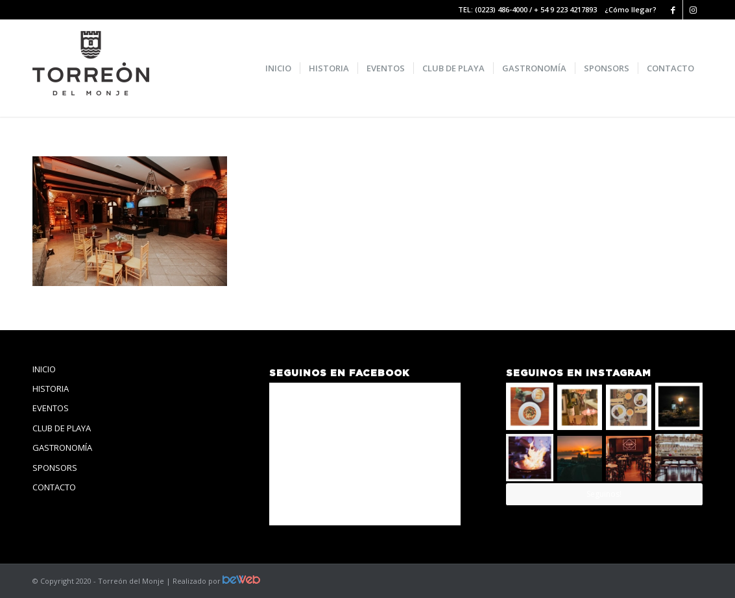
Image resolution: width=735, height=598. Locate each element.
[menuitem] (278, 68)
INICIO (44, 369)
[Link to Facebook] (673, 9)
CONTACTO (54, 487)
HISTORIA (50, 388)
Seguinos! (603, 493)
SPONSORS (54, 467)
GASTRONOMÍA (62, 447)
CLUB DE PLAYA (61, 428)
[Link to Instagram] (693, 9)
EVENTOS (50, 408)
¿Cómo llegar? (631, 9)
